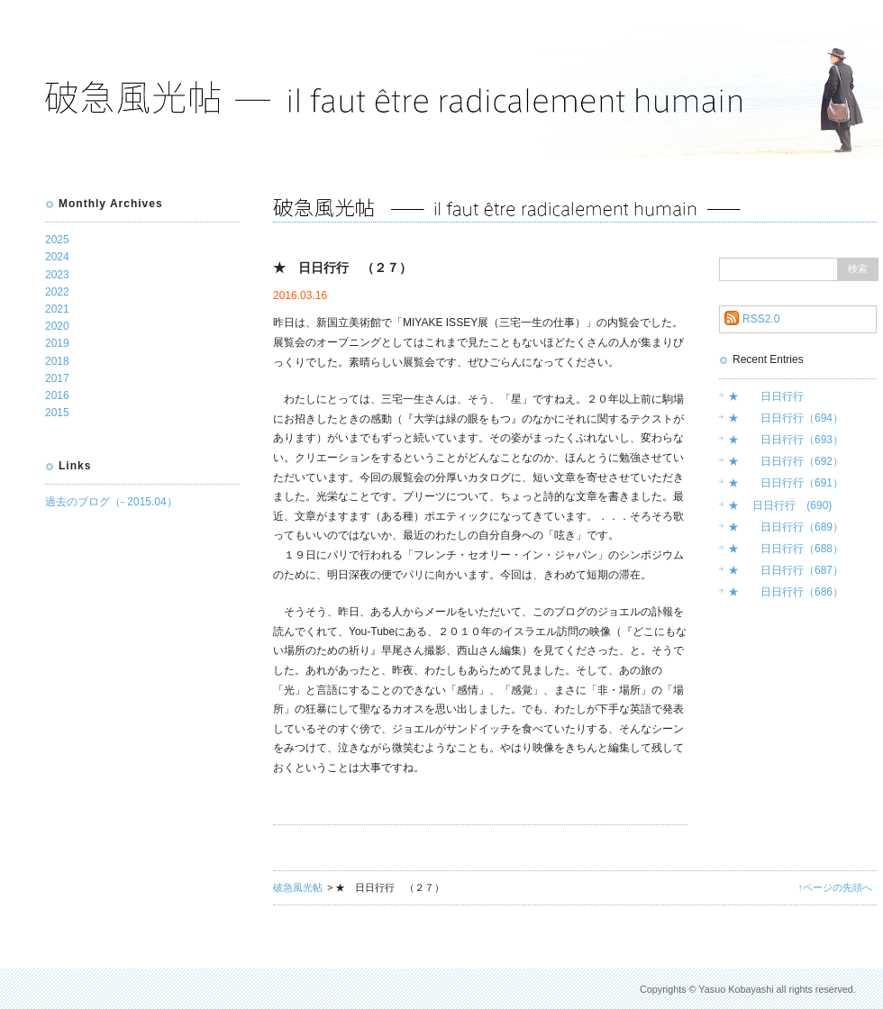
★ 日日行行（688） (785, 548)
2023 (57, 274)
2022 (57, 292)
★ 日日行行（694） (785, 418)
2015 (57, 412)
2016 (57, 395)
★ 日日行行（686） (785, 592)
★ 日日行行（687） (785, 570)
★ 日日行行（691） (785, 483)
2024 (57, 256)
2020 (57, 326)
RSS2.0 (760, 319)
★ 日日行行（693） (785, 439)
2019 (57, 343)
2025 (57, 239)
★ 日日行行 (766, 396)
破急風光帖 (298, 887)
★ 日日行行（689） (785, 527)
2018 (57, 361)
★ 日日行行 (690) (780, 505)
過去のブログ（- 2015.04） (111, 501)
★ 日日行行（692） (785, 461)
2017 (57, 378)
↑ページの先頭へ (835, 887)
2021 (57, 309)
